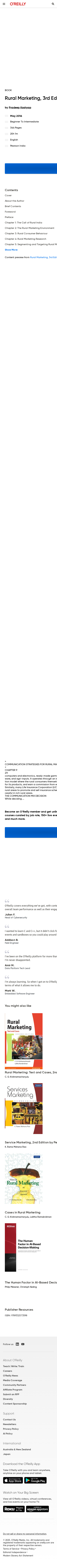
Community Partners (14, 1385)
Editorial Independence (14, 1552)
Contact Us (9, 1419)
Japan (6, 1454)
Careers (7, 1371)
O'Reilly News (10, 1375)
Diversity (8, 1399)
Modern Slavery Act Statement (18, 1555)
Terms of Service (11, 1548)
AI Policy (7, 1433)
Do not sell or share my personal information (24, 1534)
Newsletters (9, 1424)
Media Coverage (12, 1380)
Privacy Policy (11, 1428)
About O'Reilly (12, 1360)
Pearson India (17, 145)
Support (8, 1413)
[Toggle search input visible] (53, 4)
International (12, 1443)
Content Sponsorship (15, 1403)
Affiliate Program (12, 1389)
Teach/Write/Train (13, 1366)
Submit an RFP (11, 1394)
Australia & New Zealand (17, 1449)
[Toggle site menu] (4, 4)
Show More (11, 250)
